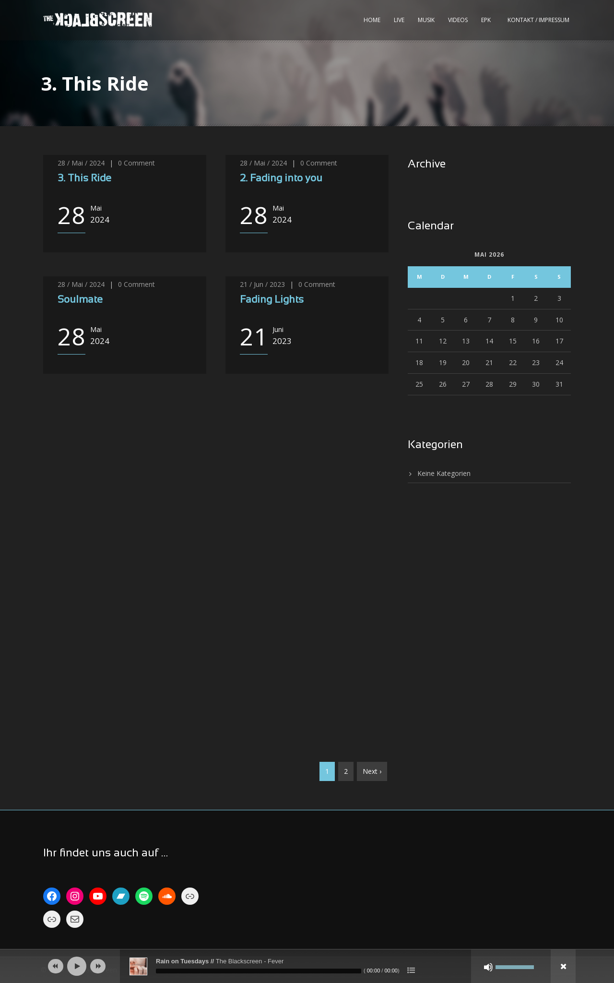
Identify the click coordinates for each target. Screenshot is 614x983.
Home (372, 20)
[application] (307, 966)
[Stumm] (488, 967)
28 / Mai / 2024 (81, 162)
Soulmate (80, 300)
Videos (458, 20)
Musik (426, 20)
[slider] (258, 971)
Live (399, 20)
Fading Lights (272, 300)
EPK (486, 20)
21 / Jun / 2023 (262, 284)
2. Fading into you (281, 178)
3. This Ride (84, 178)
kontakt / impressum (538, 20)
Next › (372, 771)
